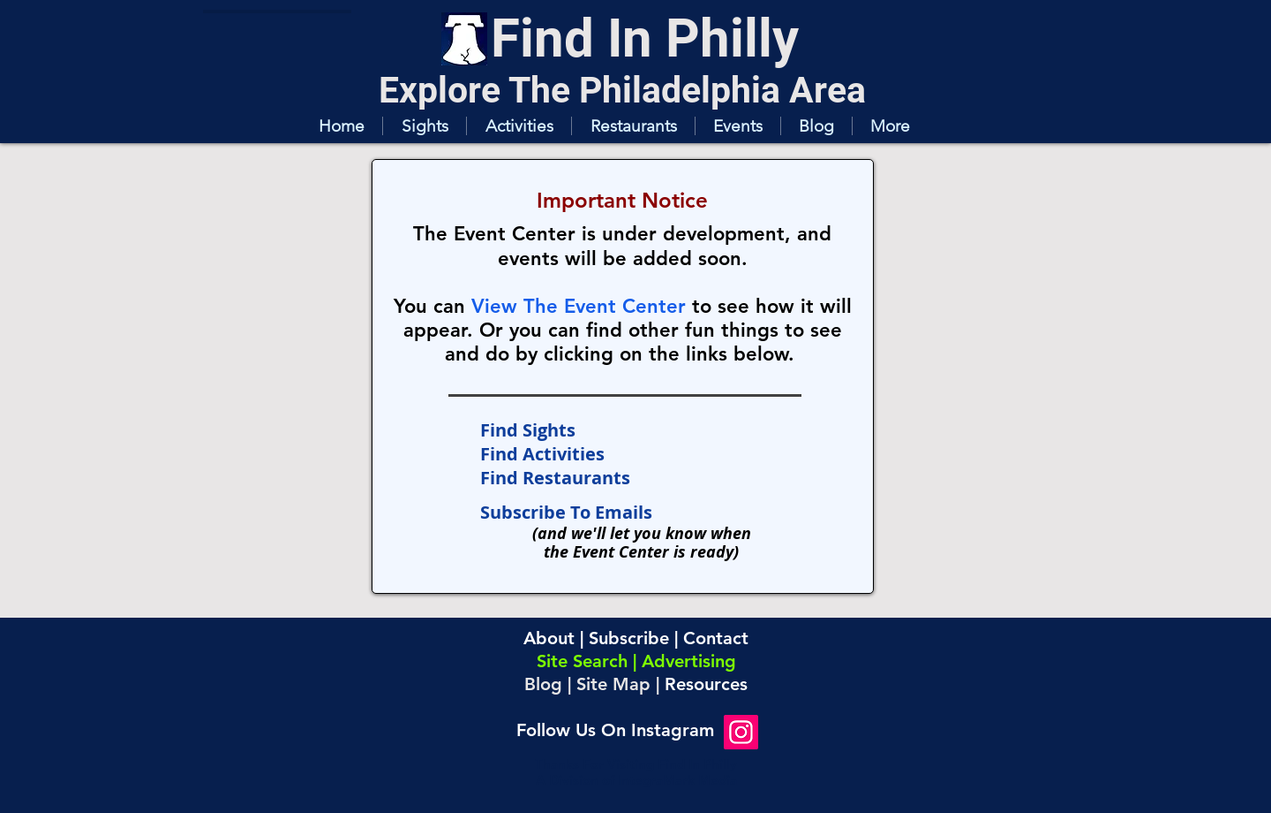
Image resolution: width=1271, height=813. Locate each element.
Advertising (689, 661)
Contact (715, 638)
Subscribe (629, 638)
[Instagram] (741, 732)
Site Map (613, 684)
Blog (543, 684)
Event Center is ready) (656, 552)
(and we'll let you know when (641, 533)
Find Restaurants (555, 478)
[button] (424, 126)
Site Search (582, 661)
